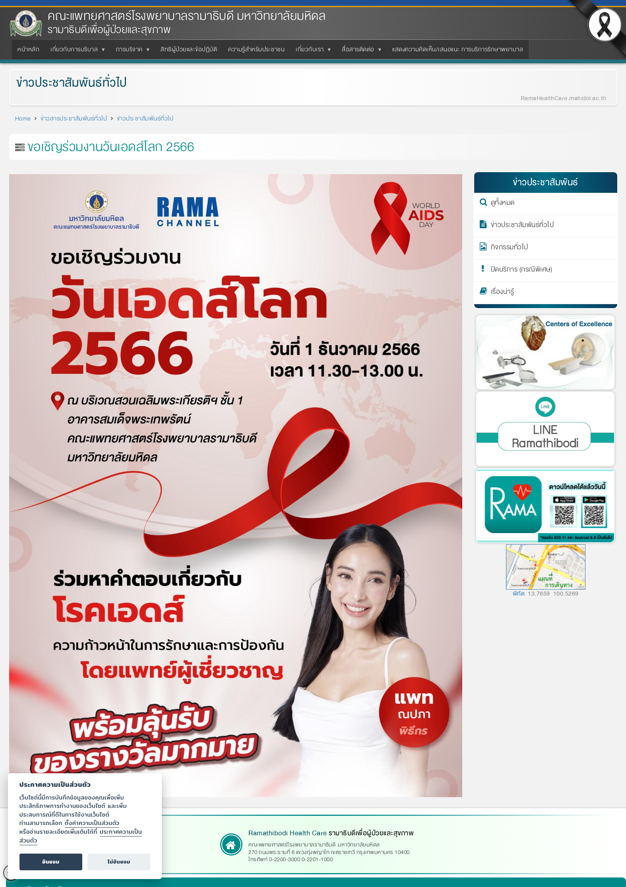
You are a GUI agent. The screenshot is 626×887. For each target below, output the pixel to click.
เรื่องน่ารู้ (502, 293)
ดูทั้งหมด (503, 204)
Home (23, 118)
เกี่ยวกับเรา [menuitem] (311, 51)
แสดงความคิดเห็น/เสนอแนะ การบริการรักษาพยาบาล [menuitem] (457, 49)
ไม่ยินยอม (119, 862)
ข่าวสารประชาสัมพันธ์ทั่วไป (74, 118)
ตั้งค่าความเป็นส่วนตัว (92, 822)
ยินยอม (50, 862)
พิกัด (519, 593)
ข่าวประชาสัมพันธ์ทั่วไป (65, 83)
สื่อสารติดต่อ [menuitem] (359, 51)
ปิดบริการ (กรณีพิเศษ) (521, 271)
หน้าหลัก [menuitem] (28, 49)
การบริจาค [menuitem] (130, 51)
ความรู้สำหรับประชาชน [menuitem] (256, 49)
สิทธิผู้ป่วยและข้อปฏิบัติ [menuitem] (189, 49)
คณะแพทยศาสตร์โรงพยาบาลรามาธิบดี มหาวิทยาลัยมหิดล (187, 16)
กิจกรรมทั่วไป (509, 248)
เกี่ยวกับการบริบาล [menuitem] (76, 51)
